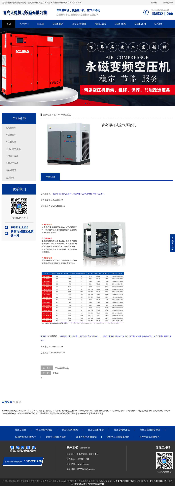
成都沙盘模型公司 (70, 410)
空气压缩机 (46, 194)
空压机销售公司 (9, 410)
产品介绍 (50, 177)
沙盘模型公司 (96, 413)
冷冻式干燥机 (79, 24)
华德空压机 (11, 134)
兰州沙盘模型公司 (144, 410)
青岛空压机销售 (117, 410)
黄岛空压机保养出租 (56, 436)
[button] (85, 103)
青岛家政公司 (83, 413)
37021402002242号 (159, 480)
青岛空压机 (33, 2)
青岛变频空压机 (122, 429)
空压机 (154, 2)
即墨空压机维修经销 (86, 436)
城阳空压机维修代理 (25, 436)
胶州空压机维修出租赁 (118, 436)
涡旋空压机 (64, 367)
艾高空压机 (11, 127)
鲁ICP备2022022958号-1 (127, 480)
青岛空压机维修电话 (150, 429)
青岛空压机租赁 (96, 429)
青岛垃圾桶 (158, 410)
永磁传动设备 (8, 413)
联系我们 (158, 24)
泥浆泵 (42, 410)
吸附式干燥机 (12, 163)
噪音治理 (94, 410)
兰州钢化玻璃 (59, 413)
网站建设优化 (81, 483)
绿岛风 (167, 410)
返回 (43, 377)
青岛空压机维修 (70, 429)
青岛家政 (57, 410)
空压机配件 (58, 24)
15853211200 (83, 458)
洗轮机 (49, 410)
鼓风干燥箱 (71, 413)
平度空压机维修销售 (149, 436)
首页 (8, 24)
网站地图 (92, 483)
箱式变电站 (104, 410)
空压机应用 (140, 24)
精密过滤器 (100, 24)
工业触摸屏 (130, 410)
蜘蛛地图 (100, 483)
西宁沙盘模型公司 (44, 413)
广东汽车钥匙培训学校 (25, 413)
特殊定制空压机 (13, 149)
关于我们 (24, 24)
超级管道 (10, 177)
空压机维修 (168, 2)
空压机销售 (22, 410)
